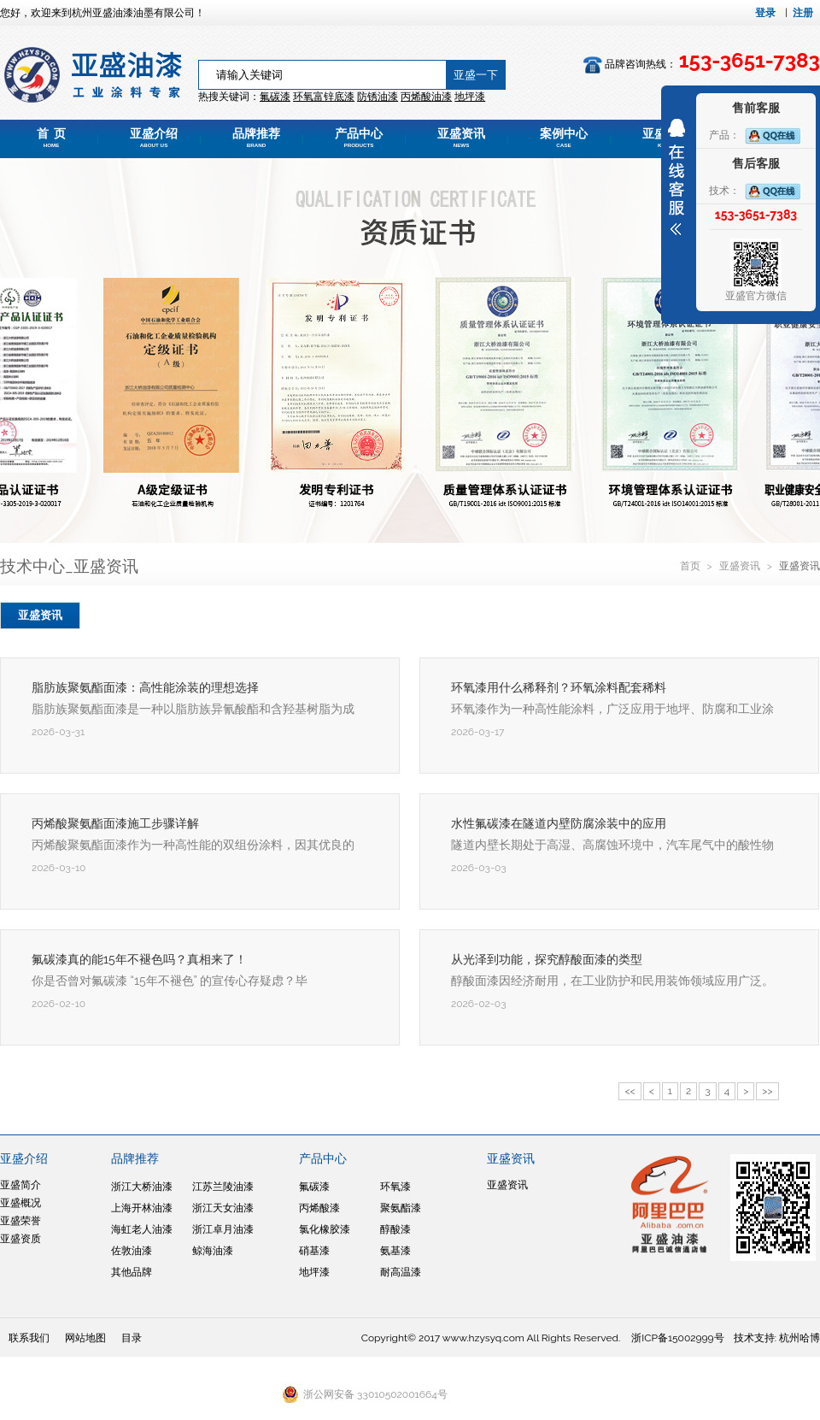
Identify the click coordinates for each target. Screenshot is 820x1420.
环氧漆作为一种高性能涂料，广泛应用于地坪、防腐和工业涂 (612, 709)
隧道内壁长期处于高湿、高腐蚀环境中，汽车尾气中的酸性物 (612, 844)
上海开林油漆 (142, 1208)
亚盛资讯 (461, 138)
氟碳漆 (275, 97)
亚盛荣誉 (20, 1221)
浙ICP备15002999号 (677, 1338)
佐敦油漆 (131, 1251)
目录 (131, 1338)
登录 (765, 13)
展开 (676, 177)
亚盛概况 (20, 1203)
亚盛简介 (20, 1185)
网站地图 (85, 1338)
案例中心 (563, 138)
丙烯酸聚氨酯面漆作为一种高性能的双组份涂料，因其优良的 (193, 844)
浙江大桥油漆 (142, 1187)
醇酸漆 (395, 1229)
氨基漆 (395, 1251)
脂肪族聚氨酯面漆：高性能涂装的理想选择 (145, 687)
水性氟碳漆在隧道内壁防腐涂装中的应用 (558, 823)
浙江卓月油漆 (223, 1229)
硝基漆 (314, 1251)
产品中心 (358, 138)
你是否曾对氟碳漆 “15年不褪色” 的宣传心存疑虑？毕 (170, 980)
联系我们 (29, 1338)
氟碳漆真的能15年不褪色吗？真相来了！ (139, 959)
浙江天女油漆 (223, 1208)
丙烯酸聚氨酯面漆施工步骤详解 (115, 823)
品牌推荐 (256, 138)
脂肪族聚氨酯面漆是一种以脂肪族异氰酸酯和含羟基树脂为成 (193, 709)
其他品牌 (131, 1272)
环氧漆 (395, 1187)
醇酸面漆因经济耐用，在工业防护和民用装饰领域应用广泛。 (612, 980)
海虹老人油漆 (142, 1229)
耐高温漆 (400, 1272)
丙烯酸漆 (319, 1208)
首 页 (51, 138)
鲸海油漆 (212, 1251)
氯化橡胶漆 (324, 1229)
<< (629, 1091)
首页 (691, 566)
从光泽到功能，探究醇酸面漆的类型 (546, 959)
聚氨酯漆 (400, 1208)
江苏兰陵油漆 (223, 1187)
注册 (803, 13)
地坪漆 (314, 1272)
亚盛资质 (20, 1239)
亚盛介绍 (153, 138)
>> (767, 1091)
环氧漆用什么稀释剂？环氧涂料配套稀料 (558, 687)
